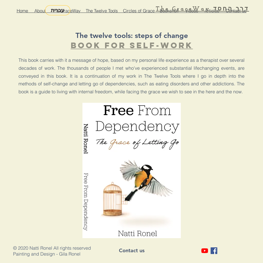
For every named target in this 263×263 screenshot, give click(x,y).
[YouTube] (204, 250)
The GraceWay (183, 9)
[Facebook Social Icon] (214, 250)
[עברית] (57, 10)
